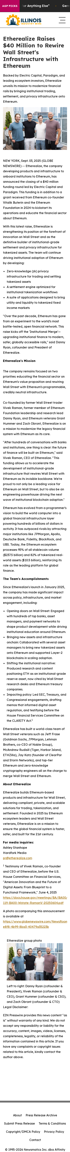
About (17, 1115)
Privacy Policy (54, 1132)
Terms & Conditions (52, 1123)
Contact (35, 1140)
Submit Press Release (19, 1123)
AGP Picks (9, 6)
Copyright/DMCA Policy (23, 1132)
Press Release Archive (41, 1115)
